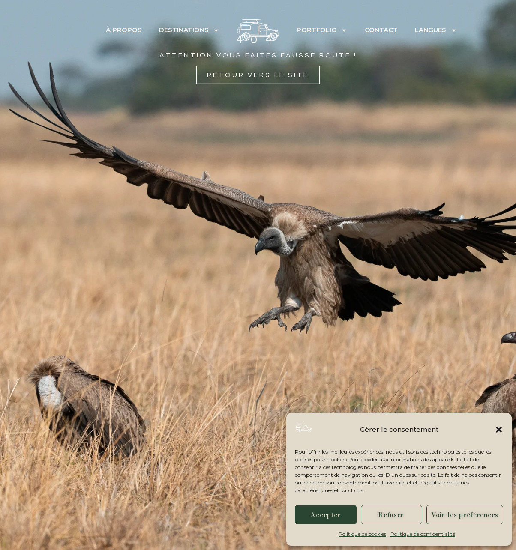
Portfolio (322, 30)
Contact (381, 30)
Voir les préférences (464, 515)
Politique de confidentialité (422, 534)
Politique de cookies (362, 534)
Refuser (391, 515)
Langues (436, 30)
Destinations (189, 30)
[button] (499, 429)
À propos (124, 30)
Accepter (325, 515)
